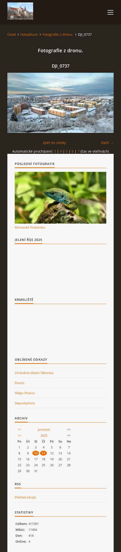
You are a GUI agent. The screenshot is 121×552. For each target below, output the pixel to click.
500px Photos (25, 393)
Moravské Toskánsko (30, 227)
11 (43, 453)
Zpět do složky (54, 142)
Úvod (11, 34)
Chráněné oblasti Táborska (34, 373)
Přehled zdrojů (25, 497)
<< (19, 429)
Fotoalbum (29, 34)
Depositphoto (25, 403)
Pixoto (19, 383)
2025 (43, 435)
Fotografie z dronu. (57, 34)
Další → (107, 142)
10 (36, 453)
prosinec (44, 429)
